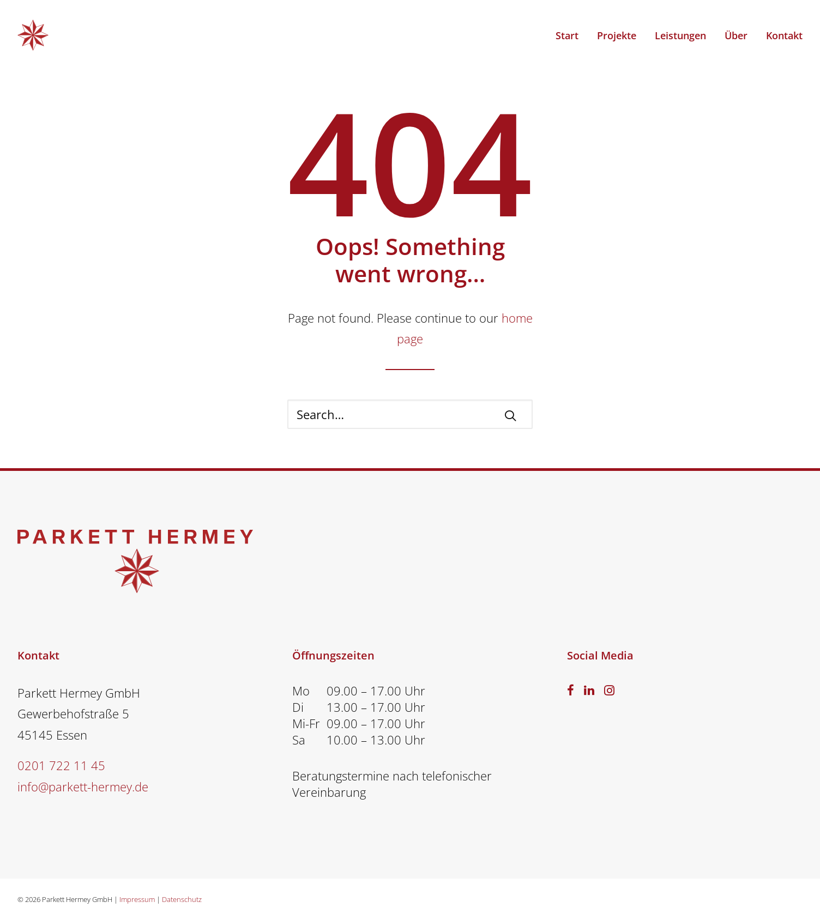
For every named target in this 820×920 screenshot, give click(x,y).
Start (567, 35)
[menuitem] (571, 35)
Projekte (616, 35)
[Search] (410, 414)
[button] (510, 415)
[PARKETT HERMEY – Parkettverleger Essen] (33, 35)
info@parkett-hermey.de (82, 786)
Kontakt (784, 35)
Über (736, 35)
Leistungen (680, 35)
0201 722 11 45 (61, 765)
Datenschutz (182, 899)
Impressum (137, 899)
